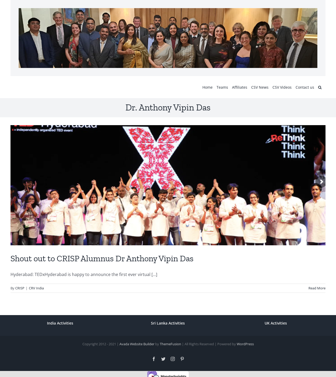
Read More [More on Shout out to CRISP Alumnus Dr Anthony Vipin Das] (317, 288)
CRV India (36, 288)
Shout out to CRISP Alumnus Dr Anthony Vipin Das (101, 258)
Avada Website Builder (136, 344)
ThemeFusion (170, 344)
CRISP (19, 288)
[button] (320, 87)
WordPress (245, 344)
